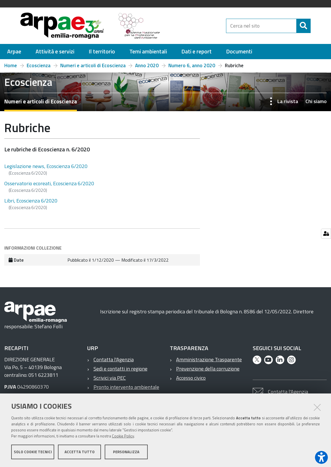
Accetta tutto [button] (80, 452)
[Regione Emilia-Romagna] (196, 26)
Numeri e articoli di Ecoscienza (93, 65)
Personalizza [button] (126, 452)
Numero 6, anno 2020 (191, 65)
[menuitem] (14, 51)
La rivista (287, 101)
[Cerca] (315, 26)
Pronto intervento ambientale (126, 387)
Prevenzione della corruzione (208, 369)
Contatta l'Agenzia (114, 359)
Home (10, 65)
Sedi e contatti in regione (120, 369)
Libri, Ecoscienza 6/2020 (30, 200)
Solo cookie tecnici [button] (33, 452)
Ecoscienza (38, 65)
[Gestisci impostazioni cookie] (326, 234)
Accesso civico (191, 378)
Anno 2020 (147, 65)
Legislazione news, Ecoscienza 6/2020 (45, 166)
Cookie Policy (123, 436)
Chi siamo (316, 101)
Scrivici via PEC (110, 378)
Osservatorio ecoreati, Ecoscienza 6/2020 (49, 183)
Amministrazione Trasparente (209, 359)
